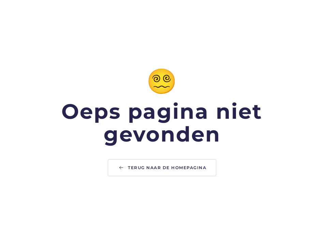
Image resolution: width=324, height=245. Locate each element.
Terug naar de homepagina (162, 167)
